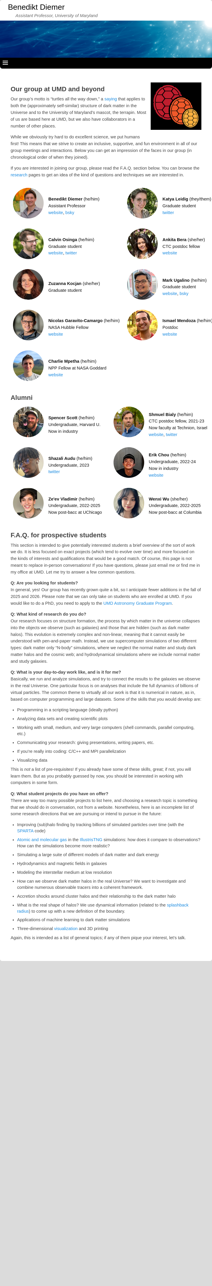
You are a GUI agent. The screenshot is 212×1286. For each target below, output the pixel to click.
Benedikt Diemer (36, 7)
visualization (66, 928)
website (55, 212)
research (19, 175)
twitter (168, 212)
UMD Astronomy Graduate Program (137, 603)
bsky (69, 212)
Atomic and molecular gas (42, 839)
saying (110, 99)
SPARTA (25, 830)
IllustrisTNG (91, 839)
